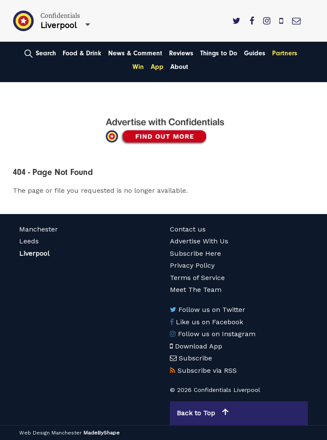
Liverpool (34, 253)
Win (138, 67)
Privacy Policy (192, 265)
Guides (254, 53)
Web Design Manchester (50, 433)
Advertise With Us (199, 241)
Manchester (38, 229)
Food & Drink (82, 53)
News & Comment (135, 53)
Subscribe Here (195, 253)
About (179, 67)
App (157, 67)
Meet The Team (195, 290)
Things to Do (218, 53)
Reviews (181, 53)
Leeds (29, 241)
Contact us (188, 229)
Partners (284, 53)
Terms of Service (197, 278)
